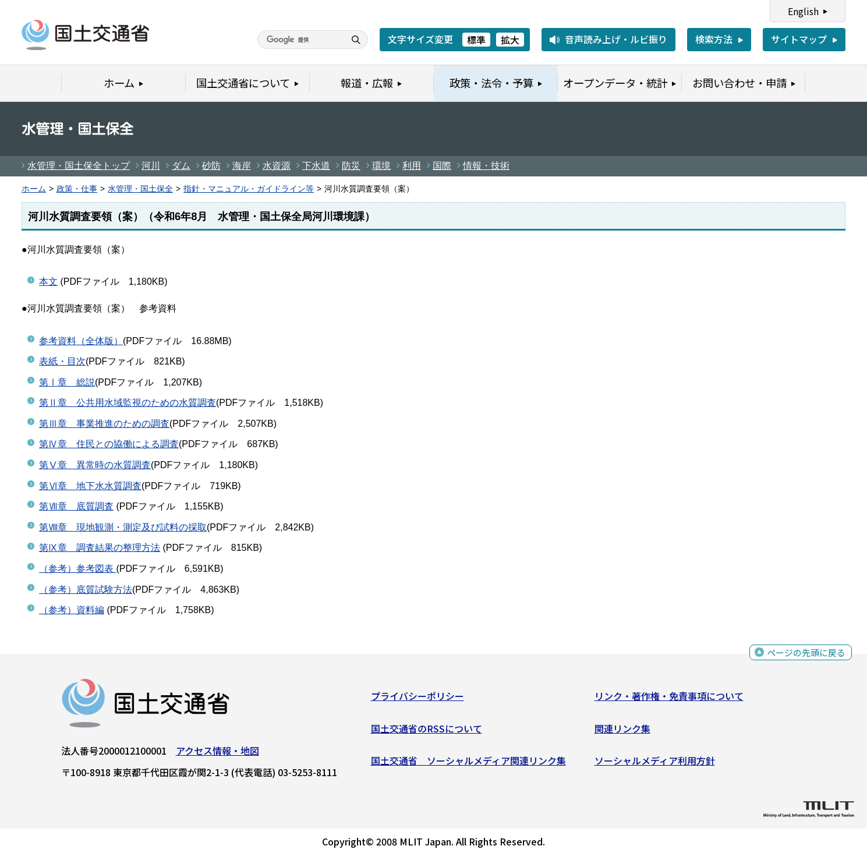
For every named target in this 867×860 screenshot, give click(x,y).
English (803, 11)
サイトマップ (799, 39)
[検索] (300, 39)
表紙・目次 (62, 361)
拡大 (510, 40)
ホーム (34, 189)
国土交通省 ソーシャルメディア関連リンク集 (468, 763)
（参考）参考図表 (77, 569)
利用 (411, 166)
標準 (476, 40)
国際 (442, 166)
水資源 (277, 166)
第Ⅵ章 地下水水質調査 (90, 486)
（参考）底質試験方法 (85, 589)
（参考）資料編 (71, 610)
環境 (381, 166)
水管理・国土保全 (140, 189)
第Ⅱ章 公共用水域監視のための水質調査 (127, 403)
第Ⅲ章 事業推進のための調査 (104, 424)
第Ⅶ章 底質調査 (76, 506)
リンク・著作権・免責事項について (669, 699)
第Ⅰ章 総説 (67, 382)
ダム (181, 166)
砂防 (211, 166)
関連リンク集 (622, 731)
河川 (150, 166)
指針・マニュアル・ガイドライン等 (248, 189)
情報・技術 (486, 166)
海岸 (241, 166)
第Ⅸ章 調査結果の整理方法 (99, 548)
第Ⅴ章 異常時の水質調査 (95, 465)
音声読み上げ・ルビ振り (616, 39)
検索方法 (713, 39)
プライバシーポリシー (417, 699)
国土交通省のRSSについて (426, 731)
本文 (48, 281)
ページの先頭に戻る (804, 656)
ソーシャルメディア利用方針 (654, 763)
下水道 (316, 166)
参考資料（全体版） (81, 341)
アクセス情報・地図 (217, 753)
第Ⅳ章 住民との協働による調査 (109, 444)
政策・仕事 (76, 189)
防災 (351, 166)
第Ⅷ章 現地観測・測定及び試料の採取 (123, 527)
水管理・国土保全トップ (78, 166)
